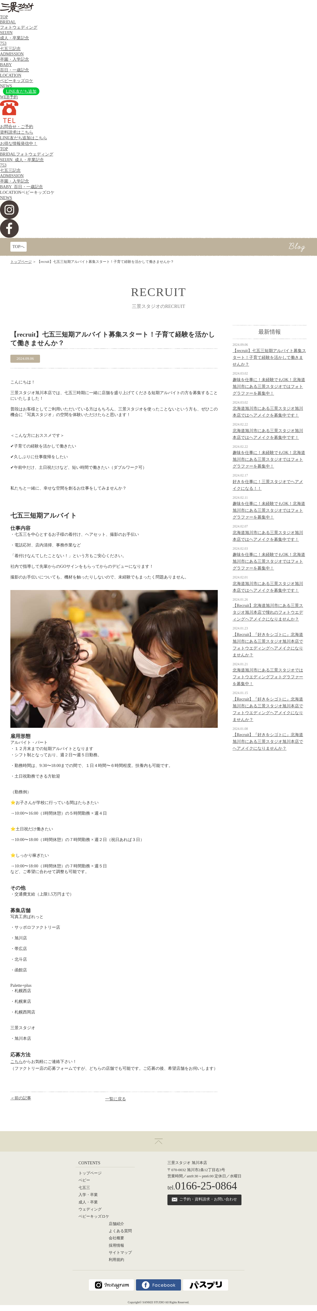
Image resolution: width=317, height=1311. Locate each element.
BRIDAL (26, 154)
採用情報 (116, 1245)
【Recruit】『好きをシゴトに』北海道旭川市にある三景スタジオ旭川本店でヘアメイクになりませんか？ (268, 741)
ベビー (84, 1180)
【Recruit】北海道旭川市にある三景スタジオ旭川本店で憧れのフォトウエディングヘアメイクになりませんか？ (268, 612)
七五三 (84, 1188)
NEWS (6, 86)
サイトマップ (120, 1253)
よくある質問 (120, 1231)
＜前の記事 (20, 1098)
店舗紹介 (116, 1224)
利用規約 (116, 1260)
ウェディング (90, 1209)
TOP (4, 17)
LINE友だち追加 (21, 91)
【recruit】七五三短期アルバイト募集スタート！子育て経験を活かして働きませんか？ (269, 357)
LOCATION (27, 192)
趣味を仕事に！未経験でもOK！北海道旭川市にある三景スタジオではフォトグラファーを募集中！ (269, 386)
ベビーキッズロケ (94, 1216)
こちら (16, 1061)
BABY (21, 186)
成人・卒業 (88, 1202)
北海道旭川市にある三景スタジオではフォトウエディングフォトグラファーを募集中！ (268, 677)
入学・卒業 (88, 1195)
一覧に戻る (115, 1098)
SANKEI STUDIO (153, 1302)
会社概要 (116, 1238)
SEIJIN (22, 159)
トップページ (21, 261)
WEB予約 (9, 97)
